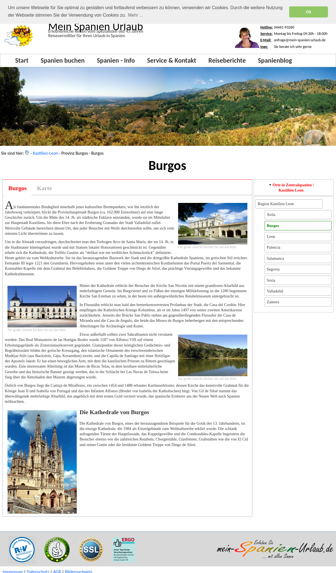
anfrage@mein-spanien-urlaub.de (299, 39)
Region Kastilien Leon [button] (276, 203)
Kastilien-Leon (45, 153)
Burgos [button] (273, 225)
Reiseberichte (227, 60)
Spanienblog (275, 60)
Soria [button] (271, 280)
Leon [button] (271, 236)
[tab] (17, 188)
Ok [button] (308, 12)
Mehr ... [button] (135, 15)
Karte (44, 188)
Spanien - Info (116, 60)
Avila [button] (271, 214)
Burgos (18, 188)
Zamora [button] (273, 301)
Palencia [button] (273, 247)
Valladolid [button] (275, 291)
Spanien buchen (63, 60)
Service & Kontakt (171, 60)
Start (22, 60)
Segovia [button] (273, 269)
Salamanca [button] (275, 258)
